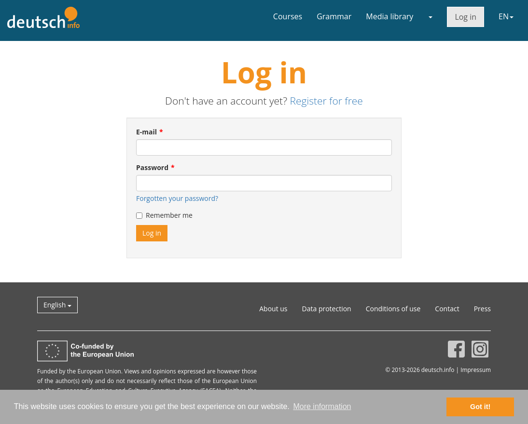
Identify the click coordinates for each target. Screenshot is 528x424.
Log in (465, 17)
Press (482, 308)
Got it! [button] (480, 407)
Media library (389, 16)
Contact (447, 308)
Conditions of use (393, 308)
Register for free (326, 100)
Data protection (326, 308)
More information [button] (322, 406)
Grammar (334, 16)
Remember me (164, 215)
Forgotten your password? (177, 198)
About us (273, 308)
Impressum (475, 369)
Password (152, 167)
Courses (287, 16)
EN (506, 16)
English (57, 304)
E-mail (146, 131)
